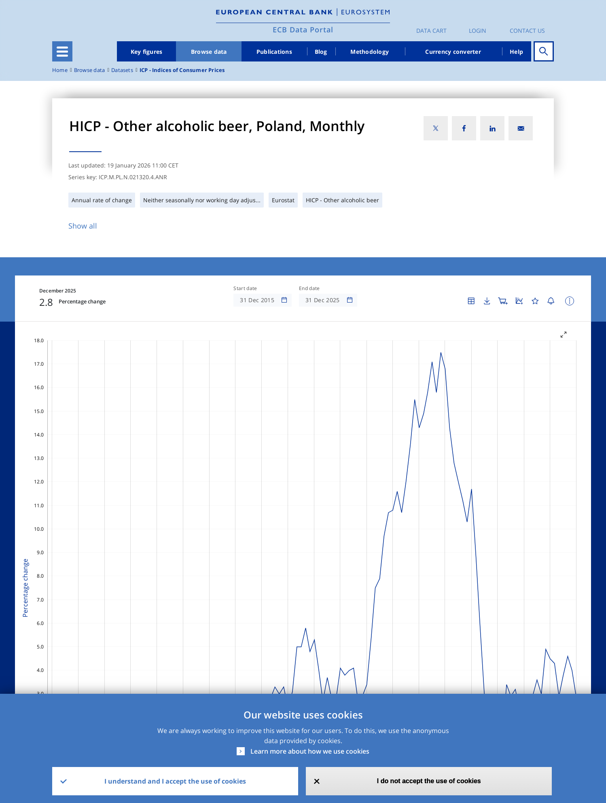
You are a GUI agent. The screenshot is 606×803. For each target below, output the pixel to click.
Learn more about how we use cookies (309, 751)
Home (60, 70)
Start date (245, 288)
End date (309, 288)
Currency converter (453, 51)
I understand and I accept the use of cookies (175, 781)
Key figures (147, 51)
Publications (274, 51)
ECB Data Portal (303, 29)
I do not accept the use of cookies (429, 781)
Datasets (122, 70)
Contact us (527, 30)
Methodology (369, 51)
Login (477, 30)
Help (516, 51)
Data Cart (431, 30)
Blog (321, 51)
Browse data (209, 51)
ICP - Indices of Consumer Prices (182, 70)
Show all (82, 226)
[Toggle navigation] (62, 51)
